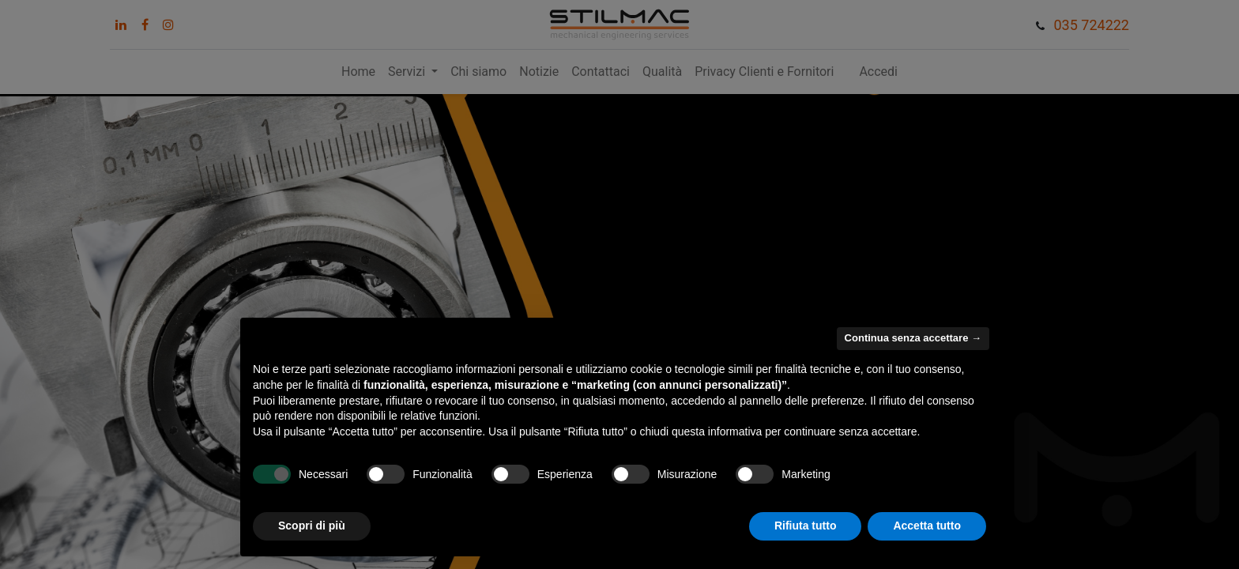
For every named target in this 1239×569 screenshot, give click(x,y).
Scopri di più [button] (311, 525)
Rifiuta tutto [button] (805, 525)
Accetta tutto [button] (927, 525)
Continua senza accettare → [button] (913, 338)
